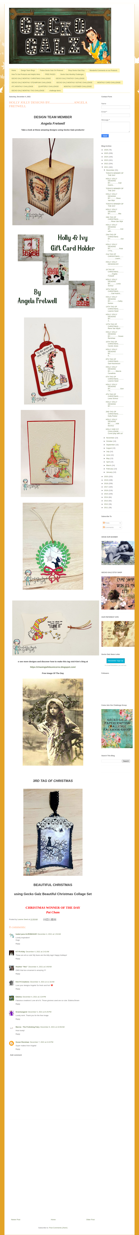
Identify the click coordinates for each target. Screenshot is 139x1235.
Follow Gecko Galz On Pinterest (51, 70)
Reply (18, 944)
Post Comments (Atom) (58, 1228)
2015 (106, 494)
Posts (106, 523)
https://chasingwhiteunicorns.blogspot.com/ (53, 667)
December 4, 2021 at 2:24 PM (34, 997)
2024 (106, 157)
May (108, 458)
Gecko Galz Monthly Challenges (72, 74)
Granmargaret (21, 1012)
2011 (106, 508)
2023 (106, 160)
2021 (106, 167)
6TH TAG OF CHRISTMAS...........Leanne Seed (115, 379)
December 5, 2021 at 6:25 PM (39, 1012)
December (110, 170)
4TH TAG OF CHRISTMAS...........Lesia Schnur (115, 396)
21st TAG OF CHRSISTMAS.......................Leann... (114, 256)
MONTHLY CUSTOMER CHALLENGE (78, 86)
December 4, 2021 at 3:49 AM (40, 967)
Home (14, 70)
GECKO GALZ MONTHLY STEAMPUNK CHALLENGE (31, 83)
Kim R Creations (22, 982)
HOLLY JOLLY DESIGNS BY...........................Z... (114, 317)
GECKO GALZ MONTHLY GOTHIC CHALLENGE (74, 83)
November (110, 438)
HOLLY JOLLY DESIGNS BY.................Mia (113, 211)
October (109, 441)
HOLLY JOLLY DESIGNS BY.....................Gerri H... (115, 387)
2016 (106, 490)
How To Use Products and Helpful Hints (26, 74)
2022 (106, 164)
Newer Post (15, 1220)
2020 (106, 477)
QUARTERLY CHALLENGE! (48, 86)
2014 (106, 497)
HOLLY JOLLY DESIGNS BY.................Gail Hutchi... (113, 182)
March (109, 465)
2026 (106, 150)
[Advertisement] (53, 1168)
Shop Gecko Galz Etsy (76, 70)
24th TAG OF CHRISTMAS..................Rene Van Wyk (115, 219)
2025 (106, 153)
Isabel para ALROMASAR (26, 934)
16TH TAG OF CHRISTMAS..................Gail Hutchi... (115, 291)
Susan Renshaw (22, 1042)
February (110, 469)
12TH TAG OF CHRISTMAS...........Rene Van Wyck (115, 326)
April (108, 462)
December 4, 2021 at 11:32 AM (42, 982)
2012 (106, 504)
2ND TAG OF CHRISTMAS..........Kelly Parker (114, 414)
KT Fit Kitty (20, 952)
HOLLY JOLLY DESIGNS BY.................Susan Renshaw (114, 335)
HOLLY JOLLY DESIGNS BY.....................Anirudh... (114, 228)
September (110, 445)
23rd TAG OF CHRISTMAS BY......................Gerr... (115, 238)
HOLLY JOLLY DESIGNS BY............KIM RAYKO (112, 422)
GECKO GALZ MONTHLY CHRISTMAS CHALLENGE (31, 78)
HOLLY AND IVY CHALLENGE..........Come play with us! (114, 431)
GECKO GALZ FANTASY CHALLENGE (70, 78)
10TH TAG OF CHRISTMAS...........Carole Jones (115, 344)
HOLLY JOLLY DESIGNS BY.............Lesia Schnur (113, 282)
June (108, 455)
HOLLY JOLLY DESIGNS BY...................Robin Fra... (114, 247)
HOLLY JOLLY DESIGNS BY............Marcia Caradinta (113, 370)
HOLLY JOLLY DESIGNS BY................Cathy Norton (114, 300)
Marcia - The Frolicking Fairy (28, 1027)
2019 (106, 480)
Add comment (16, 1055)
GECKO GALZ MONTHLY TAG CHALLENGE (28, 91)
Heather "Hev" (22, 967)
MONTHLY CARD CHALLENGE (109, 83)
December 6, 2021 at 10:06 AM (52, 1027)
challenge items (55, 91)
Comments (108, 527)
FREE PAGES (50, 74)
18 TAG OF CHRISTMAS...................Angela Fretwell (115, 272)
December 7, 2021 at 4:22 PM (41, 1042)
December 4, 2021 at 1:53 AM (49, 934)
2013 (106, 501)
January (109, 472)
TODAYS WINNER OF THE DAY (114, 174)
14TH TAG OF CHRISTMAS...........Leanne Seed (115, 309)
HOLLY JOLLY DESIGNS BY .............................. (114, 264)
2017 (106, 487)
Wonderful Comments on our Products (103, 70)
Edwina (19, 997)
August (109, 448)
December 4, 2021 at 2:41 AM (37, 952)
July (108, 451)
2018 (106, 483)
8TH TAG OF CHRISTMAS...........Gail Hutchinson (115, 361)
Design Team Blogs (28, 70)
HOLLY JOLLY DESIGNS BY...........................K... (114, 352)
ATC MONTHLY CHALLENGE (22, 86)
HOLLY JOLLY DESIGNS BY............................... (115, 405)
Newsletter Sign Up (115, 661)
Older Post (90, 1220)
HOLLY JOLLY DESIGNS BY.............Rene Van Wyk (113, 197)
